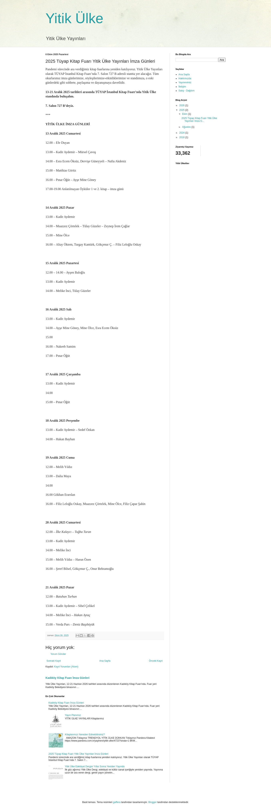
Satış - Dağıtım (187, 90)
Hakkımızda (185, 78)
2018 (182, 137)
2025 (182, 110)
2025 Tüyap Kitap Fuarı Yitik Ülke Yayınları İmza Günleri (78, 753)
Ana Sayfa (104, 660)
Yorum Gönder (58, 654)
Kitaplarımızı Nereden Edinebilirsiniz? (85, 734)
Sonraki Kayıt (54, 660)
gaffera (116, 802)
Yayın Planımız (73, 715)
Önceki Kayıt (155, 660)
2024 (182, 132)
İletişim (182, 86)
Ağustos (186, 127)
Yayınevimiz (185, 82)
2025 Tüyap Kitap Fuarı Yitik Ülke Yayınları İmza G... (199, 119)
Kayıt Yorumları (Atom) (66, 666)
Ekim (185, 114)
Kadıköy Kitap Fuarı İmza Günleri (68, 677)
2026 (182, 105)
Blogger (152, 802)
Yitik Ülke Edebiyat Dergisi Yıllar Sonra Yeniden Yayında (94, 766)
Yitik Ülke (74, 18)
